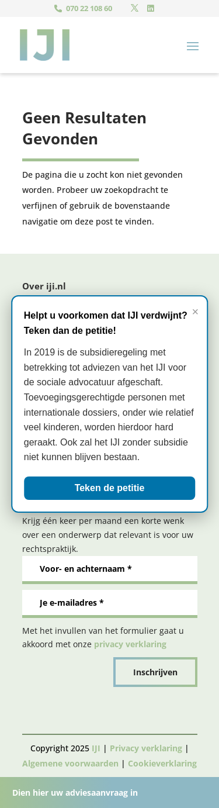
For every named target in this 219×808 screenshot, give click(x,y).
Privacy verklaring (146, 748)
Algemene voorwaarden (70, 763)
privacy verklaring (130, 644)
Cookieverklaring (162, 763)
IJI (96, 748)
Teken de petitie (110, 488)
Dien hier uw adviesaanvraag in (75, 792)
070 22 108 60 (89, 8)
